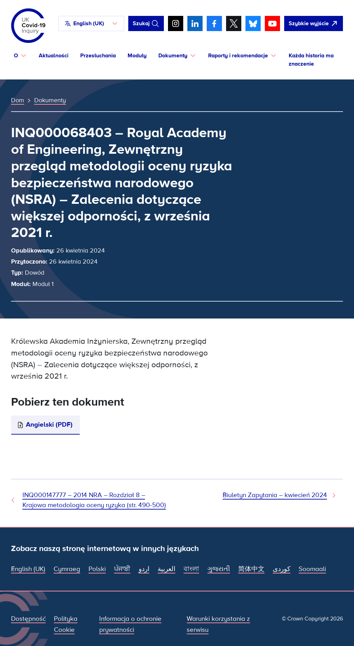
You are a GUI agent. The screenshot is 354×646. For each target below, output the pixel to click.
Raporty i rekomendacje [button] (238, 55)
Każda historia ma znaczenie (311, 60)
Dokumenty (50, 100)
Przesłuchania (98, 55)
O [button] (16, 55)
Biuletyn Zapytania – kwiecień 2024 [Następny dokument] (275, 495)
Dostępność (28, 619)
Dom (17, 100)
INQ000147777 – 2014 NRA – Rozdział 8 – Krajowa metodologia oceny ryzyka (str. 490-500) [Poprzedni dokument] (94, 500)
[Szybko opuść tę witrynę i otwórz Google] (313, 23)
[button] (91, 23)
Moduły (137, 55)
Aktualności (53, 55)
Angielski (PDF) (49, 425)
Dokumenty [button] (172, 55)
